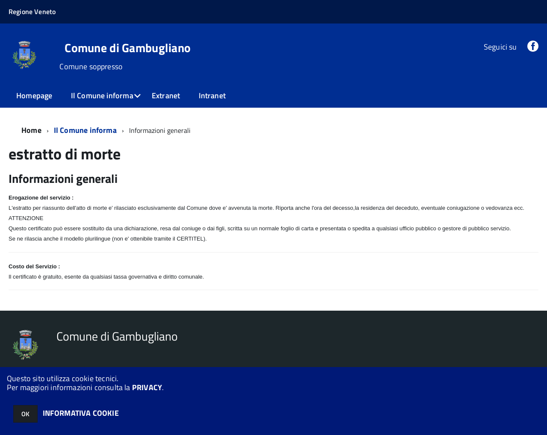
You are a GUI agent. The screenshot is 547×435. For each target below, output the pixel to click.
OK (25, 414)
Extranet (166, 95)
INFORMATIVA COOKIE (81, 413)
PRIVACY (147, 387)
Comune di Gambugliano (128, 48)
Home (31, 130)
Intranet (212, 95)
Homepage (34, 95)
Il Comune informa (102, 95)
